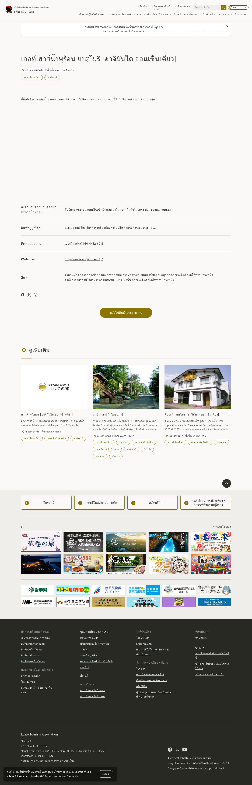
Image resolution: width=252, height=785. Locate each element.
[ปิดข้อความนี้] (227, 26)
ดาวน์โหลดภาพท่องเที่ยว (150, 674)
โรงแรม (115, 449)
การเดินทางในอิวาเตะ (92, 696)
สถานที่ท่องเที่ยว (32, 77)
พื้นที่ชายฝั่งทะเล (30, 655)
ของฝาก (123, 442)
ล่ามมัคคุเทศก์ (144, 643)
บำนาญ (116, 456)
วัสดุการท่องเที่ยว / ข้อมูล (162, 7)
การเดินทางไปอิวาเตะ (92, 690)
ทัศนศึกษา (144, 6)
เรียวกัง (147, 449)
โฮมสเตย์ (100, 456)
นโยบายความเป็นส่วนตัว (209, 674)
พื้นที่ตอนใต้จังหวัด (31, 649)
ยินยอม (105, 773)
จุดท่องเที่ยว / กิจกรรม (157, 14)
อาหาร (84, 649)
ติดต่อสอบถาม (242, 14)
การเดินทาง (192, 14)
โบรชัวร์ (141, 668)
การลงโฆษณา (223, 526)
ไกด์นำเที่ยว (212, 14)
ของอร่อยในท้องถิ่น (56, 437)
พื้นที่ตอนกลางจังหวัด (33, 643)
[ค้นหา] (223, 7)
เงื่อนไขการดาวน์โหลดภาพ (151, 680)
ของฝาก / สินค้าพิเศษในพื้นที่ (96, 661)
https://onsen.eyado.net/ (84, 259)
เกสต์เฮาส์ (52, 77)
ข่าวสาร (227, 14)
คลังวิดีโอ (141, 686)
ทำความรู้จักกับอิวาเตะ (93, 14)
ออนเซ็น (100, 449)
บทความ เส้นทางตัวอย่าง (125, 14)
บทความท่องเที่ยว (31, 675)
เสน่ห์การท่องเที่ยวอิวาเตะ (35, 637)
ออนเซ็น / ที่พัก (88, 655)
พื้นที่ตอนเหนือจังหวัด (33, 661)
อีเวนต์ (177, 14)
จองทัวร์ (84, 667)
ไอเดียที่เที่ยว (28, 681)
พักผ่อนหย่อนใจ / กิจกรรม (94, 643)
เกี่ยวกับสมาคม (183, 6)
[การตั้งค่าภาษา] (238, 7)
